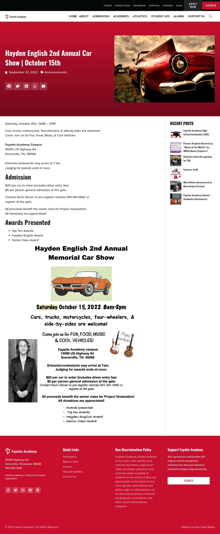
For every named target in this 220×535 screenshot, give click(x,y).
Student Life (161, 17)
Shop (179, 6)
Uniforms (154, 6)
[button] (210, 17)
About (84, 17)
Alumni (180, 17)
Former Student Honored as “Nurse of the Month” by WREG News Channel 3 (198, 148)
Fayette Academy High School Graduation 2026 (196, 133)
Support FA (196, 17)
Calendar (168, 6)
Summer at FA (190, 170)
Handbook (139, 6)
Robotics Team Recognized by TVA (197, 159)
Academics (122, 17)
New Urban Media (205, 528)
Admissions (102, 17)
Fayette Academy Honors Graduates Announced (196, 198)
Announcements (56, 73)
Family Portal (122, 6)
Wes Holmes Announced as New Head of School (197, 185)
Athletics (141, 17)
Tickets (107, 6)
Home (73, 17)
